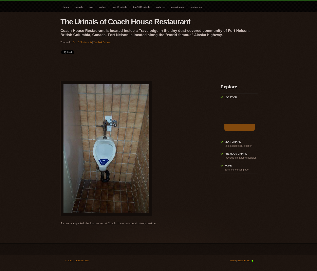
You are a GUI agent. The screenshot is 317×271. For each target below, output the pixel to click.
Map (91, 7)
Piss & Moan (177, 7)
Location (230, 97)
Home (66, 7)
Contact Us (196, 7)
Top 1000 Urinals (141, 7)
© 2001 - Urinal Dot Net (77, 260)
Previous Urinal (235, 153)
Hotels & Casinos (102, 42)
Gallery (102, 7)
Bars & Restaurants (82, 42)
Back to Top (244, 260)
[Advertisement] (134, 66)
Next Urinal (232, 141)
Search (78, 7)
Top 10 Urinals (120, 7)
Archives (160, 7)
